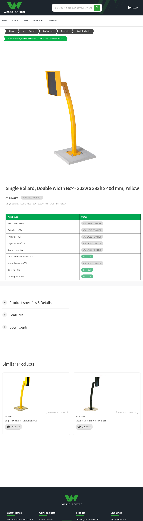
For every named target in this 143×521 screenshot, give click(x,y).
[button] (26, 302)
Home (4, 20)
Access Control (29, 31)
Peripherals (48, 31)
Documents (53, 20)
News (26, 20)
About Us (15, 20)
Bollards (64, 31)
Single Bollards (83, 31)
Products (38, 20)
